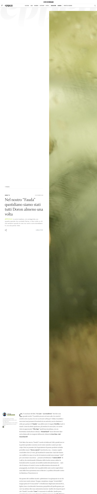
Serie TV (7, 195)
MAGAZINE (53, 5)
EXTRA (47, 5)
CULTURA (27, 5)
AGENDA (59, 5)
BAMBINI (36, 5)
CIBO (31, 5)
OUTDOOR (42, 5)
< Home (7, 187)
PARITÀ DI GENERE (68, 5)
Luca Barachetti (11, 414)
